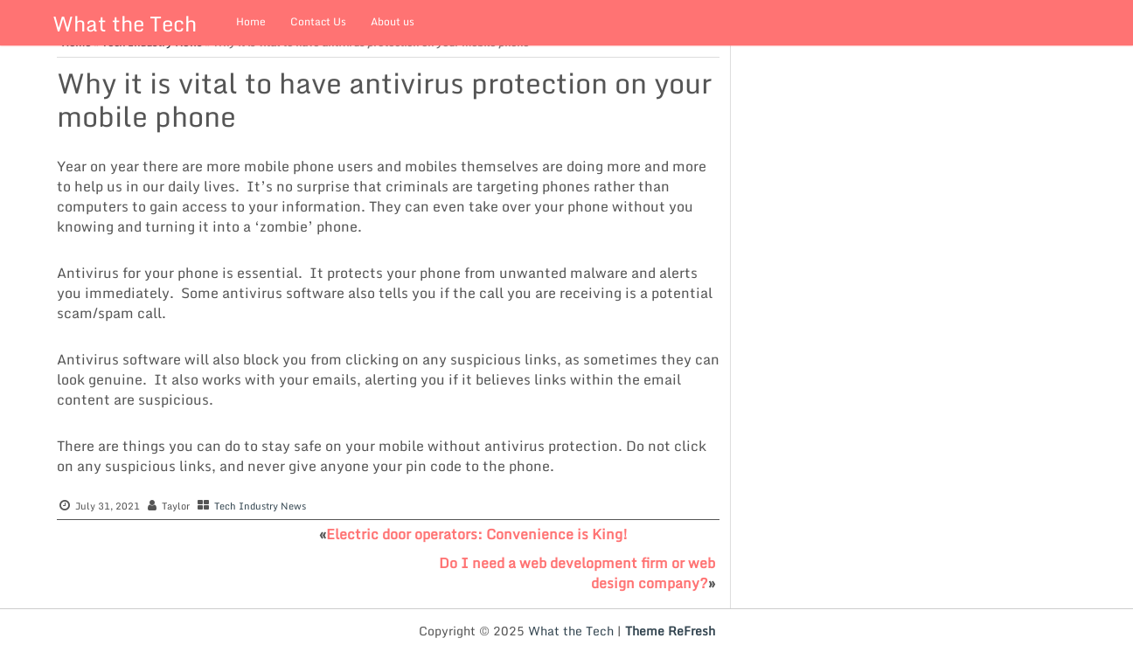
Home (251, 21)
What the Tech (124, 23)
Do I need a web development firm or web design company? (577, 572)
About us (392, 21)
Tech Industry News (260, 506)
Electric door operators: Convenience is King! (477, 534)
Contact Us (318, 21)
